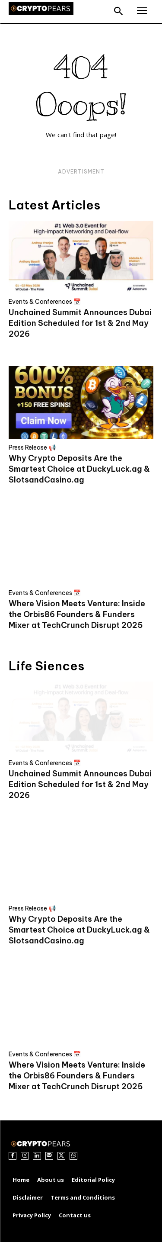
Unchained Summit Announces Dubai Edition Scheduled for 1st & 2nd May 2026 (80, 323)
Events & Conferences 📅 (45, 302)
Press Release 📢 (32, 447)
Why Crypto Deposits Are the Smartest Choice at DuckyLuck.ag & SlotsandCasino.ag (79, 469)
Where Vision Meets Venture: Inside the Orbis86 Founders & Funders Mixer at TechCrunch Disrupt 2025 (77, 614)
